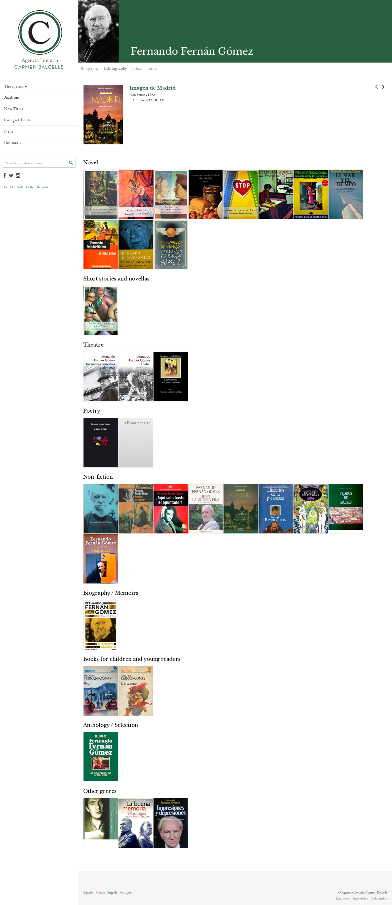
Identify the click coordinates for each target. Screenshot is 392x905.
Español (8, 187)
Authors (11, 97)
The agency (15, 86)
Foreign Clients (17, 120)
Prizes (137, 68)
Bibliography (115, 68)
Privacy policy (360, 898)
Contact (13, 142)
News (9, 131)
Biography (89, 68)
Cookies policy (378, 898)
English (30, 187)
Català (19, 187)
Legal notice (343, 898)
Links (152, 68)
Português (42, 187)
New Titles (13, 108)
